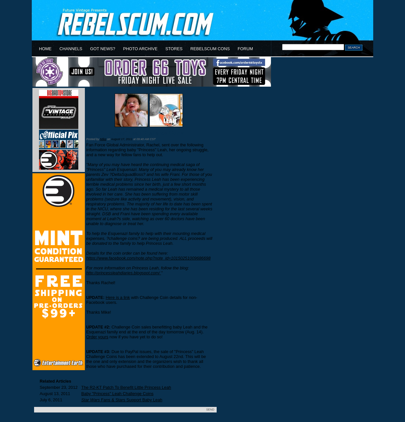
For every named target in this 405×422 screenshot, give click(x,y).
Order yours (97, 336)
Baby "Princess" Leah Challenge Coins (134, 133)
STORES (174, 48)
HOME (45, 48)
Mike (103, 139)
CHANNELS (70, 48)
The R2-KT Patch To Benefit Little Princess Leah (126, 387)
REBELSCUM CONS (210, 48)
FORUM (245, 48)
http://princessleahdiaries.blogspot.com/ (123, 272)
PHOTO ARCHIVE (140, 48)
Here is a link (118, 297)
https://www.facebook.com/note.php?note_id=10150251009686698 (148, 258)
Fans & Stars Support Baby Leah (121, 399)
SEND (210, 409)
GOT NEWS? (102, 48)
